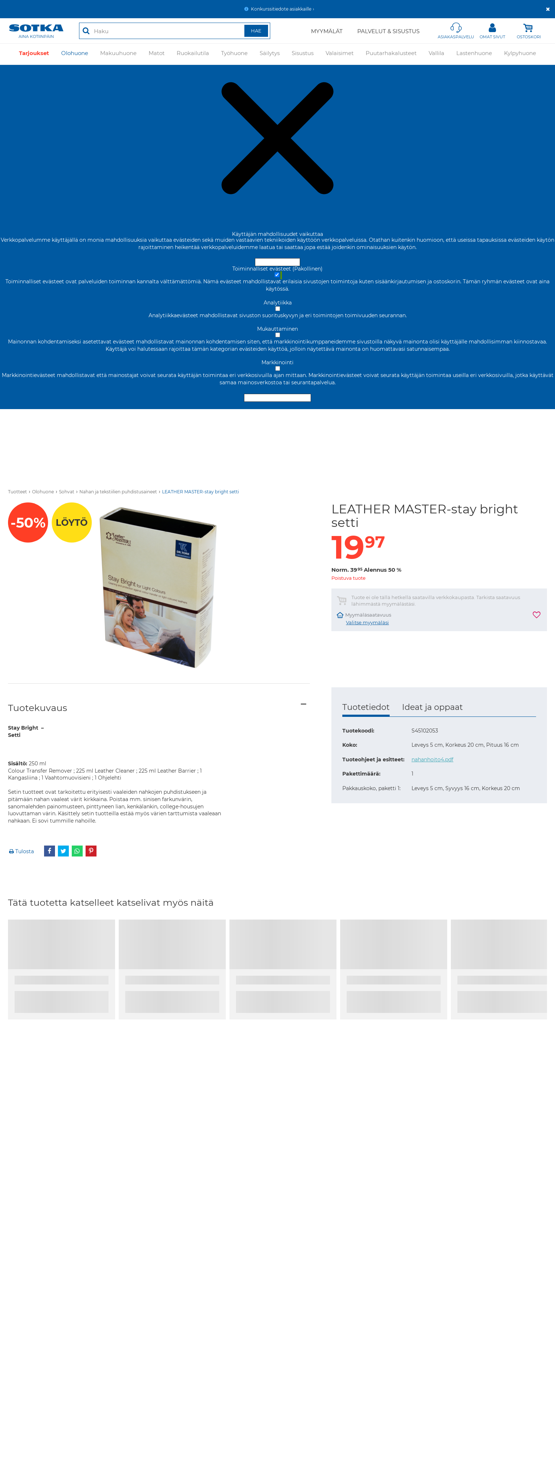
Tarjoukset (34, 53)
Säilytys (270, 53)
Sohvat (66, 491)
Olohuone (74, 53)
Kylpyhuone (520, 53)
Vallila (436, 53)
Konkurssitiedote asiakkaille (281, 9)
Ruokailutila (193, 53)
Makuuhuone (118, 53)
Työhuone (234, 53)
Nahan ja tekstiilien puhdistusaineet (118, 491)
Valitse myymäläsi (367, 622)
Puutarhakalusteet (391, 53)
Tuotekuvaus (37, 707)
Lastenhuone (474, 53)
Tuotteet (17, 491)
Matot (157, 53)
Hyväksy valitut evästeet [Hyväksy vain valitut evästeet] (277, 398)
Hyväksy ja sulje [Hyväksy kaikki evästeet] (277, 262)
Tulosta (21, 851)
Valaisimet (340, 53)
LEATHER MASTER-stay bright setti (200, 491)
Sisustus (303, 53)
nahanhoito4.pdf (432, 759)
